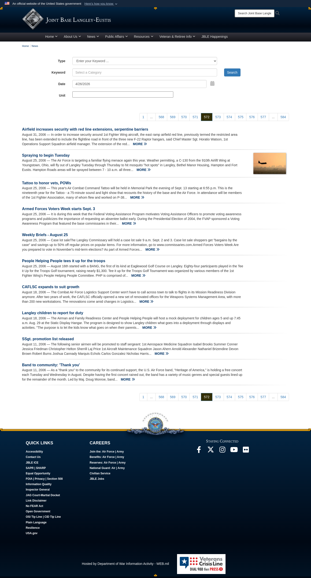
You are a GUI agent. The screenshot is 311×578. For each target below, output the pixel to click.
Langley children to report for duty (52, 315)
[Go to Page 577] (263, 119)
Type (61, 62)
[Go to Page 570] (184, 119)
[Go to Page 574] (229, 119)
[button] (101, 3)
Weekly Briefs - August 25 (45, 237)
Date (61, 85)
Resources (143, 38)
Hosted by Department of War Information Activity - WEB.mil (125, 565)
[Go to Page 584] (283, 119)
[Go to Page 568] (161, 119)
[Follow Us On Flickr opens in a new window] (246, 453)
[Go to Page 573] (218, 119)
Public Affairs (116, 38)
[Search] (254, 13)
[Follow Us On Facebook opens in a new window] (199, 453)
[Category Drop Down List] (144, 63)
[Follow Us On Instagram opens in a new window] (222, 453)
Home (51, 38)
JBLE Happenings (214, 38)
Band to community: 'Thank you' (51, 367)
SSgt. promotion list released (48, 341)
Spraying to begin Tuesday (46, 157)
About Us (72, 38)
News (93, 38)
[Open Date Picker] (212, 85)
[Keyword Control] (144, 74)
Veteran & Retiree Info (177, 38)
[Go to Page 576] (252, 119)
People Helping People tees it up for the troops (63, 262)
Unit (62, 97)
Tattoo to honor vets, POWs (46, 185)
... (151, 119)
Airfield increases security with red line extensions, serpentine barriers (85, 131)
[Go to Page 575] (240, 119)
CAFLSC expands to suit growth (50, 289)
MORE (140, 145)
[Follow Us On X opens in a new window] (210, 453)
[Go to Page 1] (143, 119)
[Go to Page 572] (206, 119)
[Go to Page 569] (172, 119)
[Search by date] (139, 86)
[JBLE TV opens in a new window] (234, 453)
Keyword (58, 74)
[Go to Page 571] (195, 119)
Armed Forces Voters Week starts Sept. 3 (58, 211)
